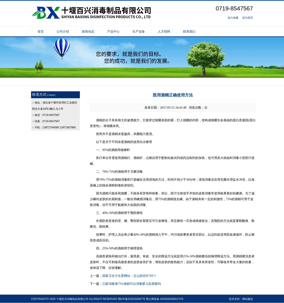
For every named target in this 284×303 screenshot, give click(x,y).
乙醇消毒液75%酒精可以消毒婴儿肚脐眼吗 (131, 283)
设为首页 (247, 17)
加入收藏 (233, 17)
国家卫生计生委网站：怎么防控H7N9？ (129, 276)
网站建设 (247, 299)
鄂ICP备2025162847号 (131, 299)
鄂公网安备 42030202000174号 (164, 299)
